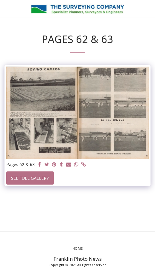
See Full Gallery (30, 178)
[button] (6, 8)
